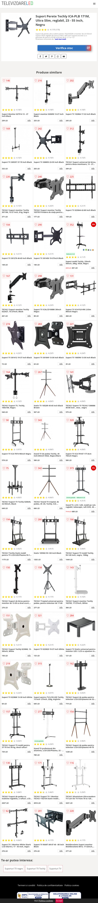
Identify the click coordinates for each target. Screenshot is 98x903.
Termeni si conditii (26, 885)
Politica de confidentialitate (50, 885)
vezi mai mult (60, 39)
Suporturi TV (55, 868)
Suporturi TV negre (14, 868)
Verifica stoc (73, 48)
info (29, 120)
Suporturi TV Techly (36, 868)
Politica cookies (72, 885)
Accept (59, 900)
